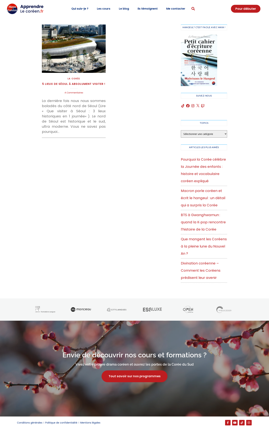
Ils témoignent (148, 8)
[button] (193, 9)
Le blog (124, 8)
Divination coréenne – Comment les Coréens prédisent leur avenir (200, 270)
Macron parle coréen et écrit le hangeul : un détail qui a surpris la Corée (203, 198)
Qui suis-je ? (79, 8)
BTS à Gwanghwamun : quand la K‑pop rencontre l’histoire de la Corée (203, 222)
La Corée (74, 78)
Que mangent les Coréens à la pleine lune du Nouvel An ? (204, 246)
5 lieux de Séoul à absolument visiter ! (73, 84)
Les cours (103, 8)
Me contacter (175, 8)
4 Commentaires (74, 92)
